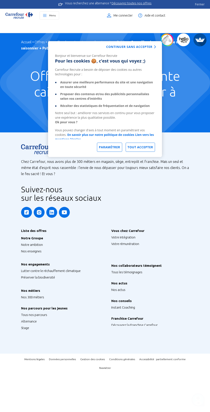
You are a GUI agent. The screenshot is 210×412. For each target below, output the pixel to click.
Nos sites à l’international (39, 264)
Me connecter (123, 15)
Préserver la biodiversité (38, 286)
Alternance (29, 344)
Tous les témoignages (126, 285)
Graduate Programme (36, 357)
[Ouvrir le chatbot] (198, 400)
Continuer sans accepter (129, 47)
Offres (40, 42)
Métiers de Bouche (34, 322)
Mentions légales (34, 397)
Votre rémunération (125, 244)
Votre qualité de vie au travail (131, 270)
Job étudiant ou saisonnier (40, 376)
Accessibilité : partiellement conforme (162, 397)
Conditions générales (122, 397)
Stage (25, 350)
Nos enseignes (31, 251)
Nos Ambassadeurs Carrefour (132, 292)
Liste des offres (189, 15)
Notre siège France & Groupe (41, 258)
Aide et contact (155, 15)
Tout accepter (140, 147)
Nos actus (118, 308)
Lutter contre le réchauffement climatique (51, 280)
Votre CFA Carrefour (125, 257)
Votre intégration (123, 237)
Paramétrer (105, 406)
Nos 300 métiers (32, 315)
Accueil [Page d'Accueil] (26, 42)
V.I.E (24, 363)
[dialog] (105, 99)
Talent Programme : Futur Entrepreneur (49, 370)
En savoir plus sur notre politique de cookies (100, 135)
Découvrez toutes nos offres (132, 3)
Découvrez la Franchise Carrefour (134, 352)
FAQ (114, 336)
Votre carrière (120, 263)
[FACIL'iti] (200, 39)
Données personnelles (62, 397)
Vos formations (122, 250)
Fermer (200, 4)
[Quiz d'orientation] (166, 39)
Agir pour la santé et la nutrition (43, 299)
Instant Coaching (123, 330)
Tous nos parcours (34, 337)
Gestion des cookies (92, 397)
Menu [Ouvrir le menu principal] (52, 15)
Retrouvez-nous (122, 314)
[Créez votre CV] (183, 39)
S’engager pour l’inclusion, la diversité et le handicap (57, 293)
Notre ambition (32, 245)
